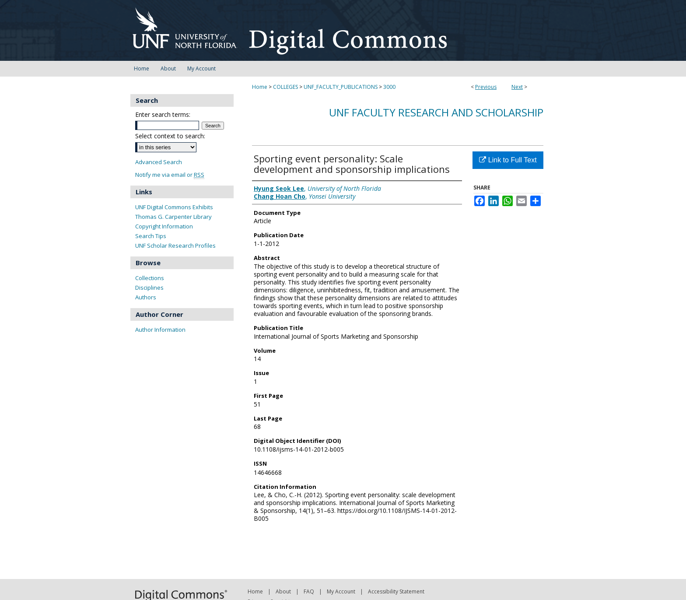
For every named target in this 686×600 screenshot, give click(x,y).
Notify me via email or (169, 175)
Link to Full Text (507, 160)
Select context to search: (170, 136)
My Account (341, 591)
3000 (389, 87)
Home (259, 87)
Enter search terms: (162, 114)
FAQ (309, 591)
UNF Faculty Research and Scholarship (436, 112)
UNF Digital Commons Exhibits (174, 207)
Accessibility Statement (396, 591)
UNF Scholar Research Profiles (175, 245)
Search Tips (150, 236)
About (283, 591)
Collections (149, 278)
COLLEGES (285, 87)
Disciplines (149, 287)
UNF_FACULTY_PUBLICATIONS (341, 87)
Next (517, 87)
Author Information (160, 329)
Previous (486, 87)
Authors (145, 297)
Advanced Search (158, 162)
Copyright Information (164, 226)
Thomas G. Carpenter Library (173, 217)
